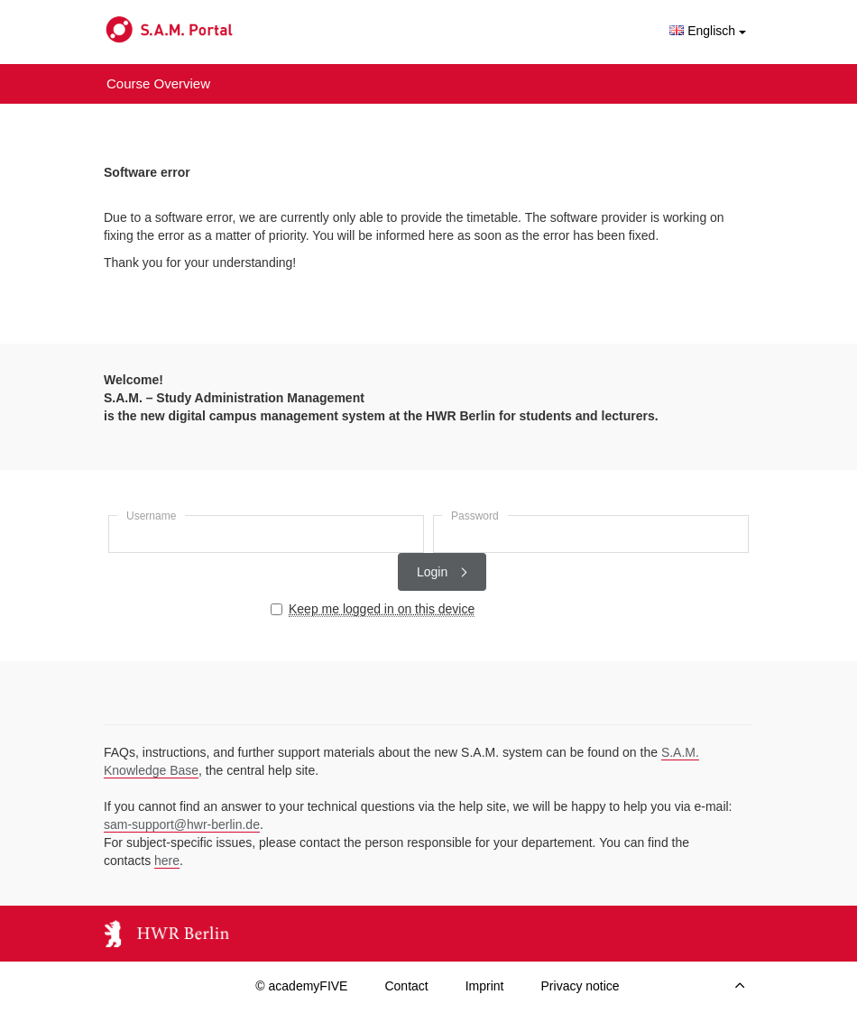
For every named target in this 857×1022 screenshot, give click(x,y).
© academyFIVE (301, 986)
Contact (406, 986)
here (167, 860)
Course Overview (158, 83)
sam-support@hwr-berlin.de (182, 824)
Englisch (707, 30)
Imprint (484, 986)
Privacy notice (580, 986)
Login (442, 572)
